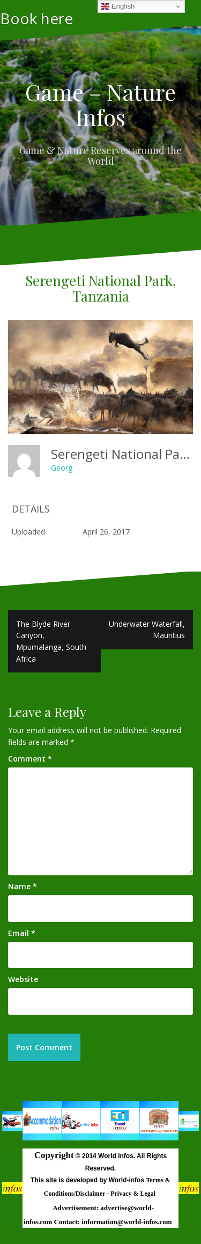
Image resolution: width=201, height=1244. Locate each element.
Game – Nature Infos (100, 104)
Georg (61, 468)
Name (22, 886)
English (118, 6)
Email (21, 933)
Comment (30, 758)
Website (23, 979)
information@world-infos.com (126, 1222)
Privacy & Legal (133, 1193)
